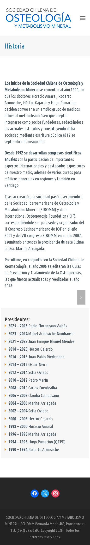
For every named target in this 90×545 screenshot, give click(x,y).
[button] (82, 18)
